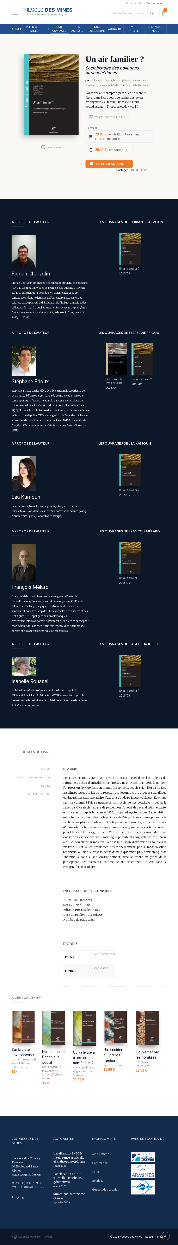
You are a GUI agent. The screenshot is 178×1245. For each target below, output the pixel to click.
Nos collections (96, 28)
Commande (100, 1163)
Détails (45, 785)
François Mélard (110, 85)
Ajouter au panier (111, 164)
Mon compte (134, 3)
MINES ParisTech (104, 954)
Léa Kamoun (26, 497)
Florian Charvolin (104, 80)
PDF (105, 968)
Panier (96, 1172)
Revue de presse (134, 28)
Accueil (17, 29)
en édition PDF (112, 150)
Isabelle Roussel (137, 85)
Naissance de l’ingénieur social (53, 1057)
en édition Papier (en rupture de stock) (117, 136)
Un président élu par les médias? (114, 1054)
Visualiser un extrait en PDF (110, 117)
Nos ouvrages (59, 28)
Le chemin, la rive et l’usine (114, 381)
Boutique (98, 1181)
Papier (98, 968)
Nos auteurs (77, 28)
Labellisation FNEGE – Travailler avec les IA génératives (68, 1178)
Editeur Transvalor (156, 1236)
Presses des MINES (34, 28)
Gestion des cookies (105, 1189)
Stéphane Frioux (129, 80)
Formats (92, 128)
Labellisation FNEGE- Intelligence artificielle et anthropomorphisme (69, 1157)
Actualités (115, 29)
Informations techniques (33, 777)
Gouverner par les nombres (147, 1055)
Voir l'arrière (54, 147)
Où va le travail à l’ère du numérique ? (84, 1057)
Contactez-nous (157, 3)
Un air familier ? (129, 268)
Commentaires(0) (39, 793)
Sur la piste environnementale (26, 1052)
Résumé (45, 769)
